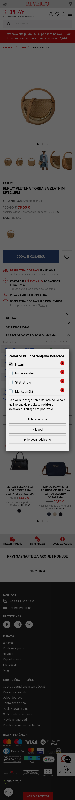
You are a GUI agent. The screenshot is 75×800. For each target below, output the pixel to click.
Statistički (23, 382)
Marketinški (24, 391)
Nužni (19, 364)
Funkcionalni (24, 373)
